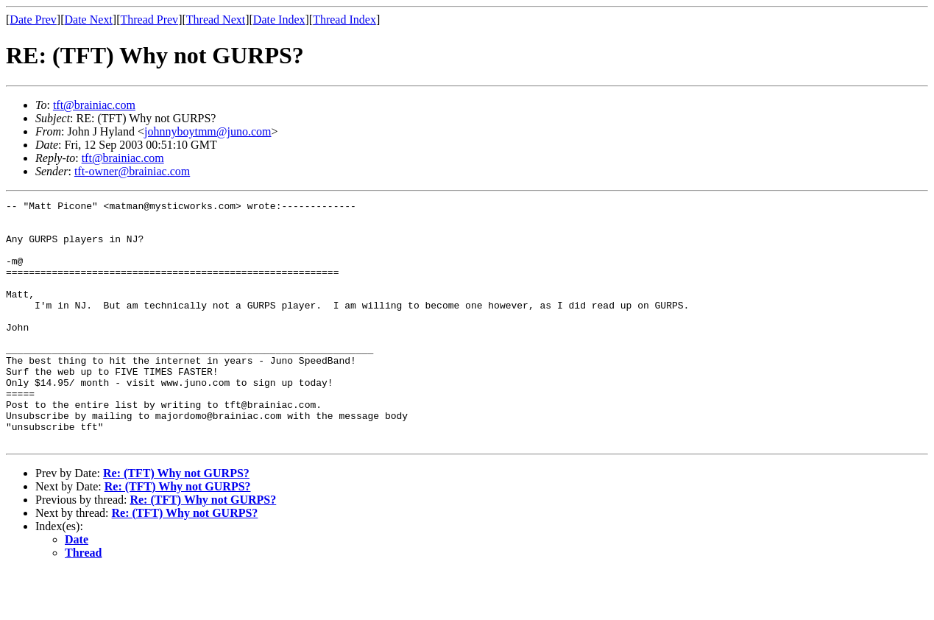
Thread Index (344, 19)
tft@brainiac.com (94, 105)
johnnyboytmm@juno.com (208, 131)
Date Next (89, 19)
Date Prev (33, 19)
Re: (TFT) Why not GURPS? (176, 521)
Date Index (279, 19)
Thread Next (215, 19)
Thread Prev (149, 19)
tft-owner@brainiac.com (132, 171)
